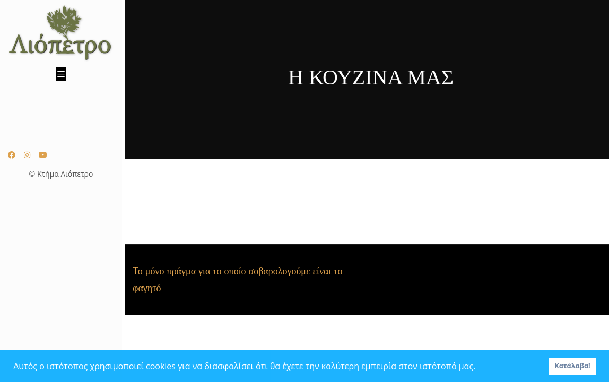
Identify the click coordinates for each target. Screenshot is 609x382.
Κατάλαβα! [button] (572, 365)
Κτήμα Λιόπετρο (65, 174)
